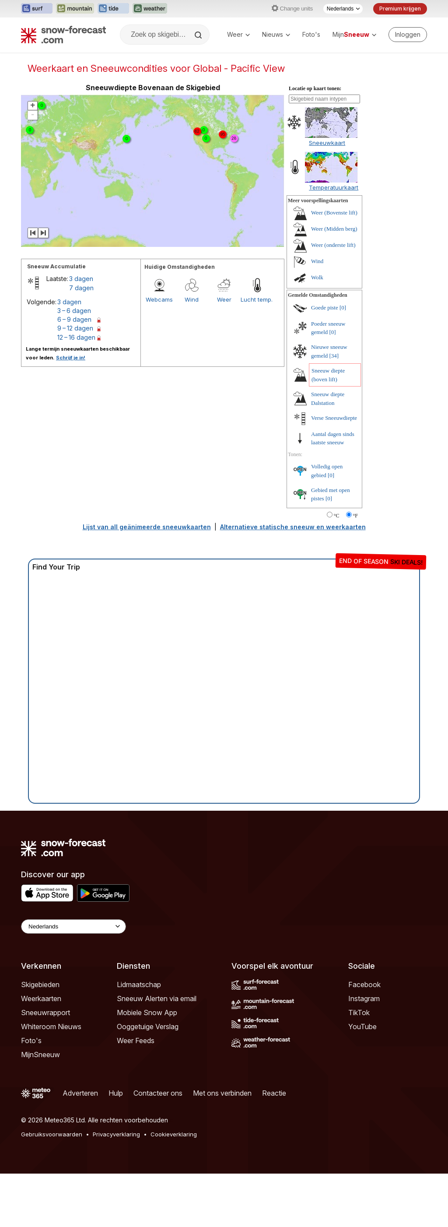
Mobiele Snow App (147, 1012)
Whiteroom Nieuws (51, 1026)
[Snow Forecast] (63, 34)
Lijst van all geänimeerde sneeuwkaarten (147, 527)
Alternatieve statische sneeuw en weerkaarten (293, 527)
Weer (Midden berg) (334, 228)
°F (355, 516)
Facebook (364, 984)
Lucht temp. (257, 299)
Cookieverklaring (173, 1134)
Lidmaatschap (139, 984)
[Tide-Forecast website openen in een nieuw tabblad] (113, 8)
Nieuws (276, 34)
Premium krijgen (400, 8)
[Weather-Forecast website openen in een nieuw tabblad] (150, 8)
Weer (238, 34)
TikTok (359, 1012)
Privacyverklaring (116, 1134)
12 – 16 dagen (76, 337)
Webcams (159, 299)
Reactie (274, 1093)
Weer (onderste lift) (333, 245)
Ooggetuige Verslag (147, 1026)
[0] (343, 307)
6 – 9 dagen (74, 319)
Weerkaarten (41, 998)
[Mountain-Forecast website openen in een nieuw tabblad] (75, 8)
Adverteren (80, 1093)
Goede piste (324, 307)
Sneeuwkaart (327, 142)
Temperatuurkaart (333, 187)
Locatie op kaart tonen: (315, 88)
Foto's (311, 34)
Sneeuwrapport (45, 1012)
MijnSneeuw (40, 1054)
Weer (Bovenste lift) (334, 212)
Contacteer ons (157, 1093)
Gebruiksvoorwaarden (51, 1134)
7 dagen (81, 288)
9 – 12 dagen (75, 328)
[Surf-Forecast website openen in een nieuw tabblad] (36, 8)
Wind (192, 299)
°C (337, 516)
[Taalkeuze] (343, 9)
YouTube (362, 1026)
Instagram (364, 998)
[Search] (199, 35)
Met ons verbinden (222, 1093)
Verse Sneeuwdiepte (334, 418)
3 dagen (81, 278)
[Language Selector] (73, 926)
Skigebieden (40, 984)
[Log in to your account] (407, 34)
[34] (334, 355)
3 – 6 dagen (74, 310)
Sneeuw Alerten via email (156, 998)
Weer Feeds (135, 1040)
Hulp (115, 1093)
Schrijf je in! (70, 358)
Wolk (317, 277)
